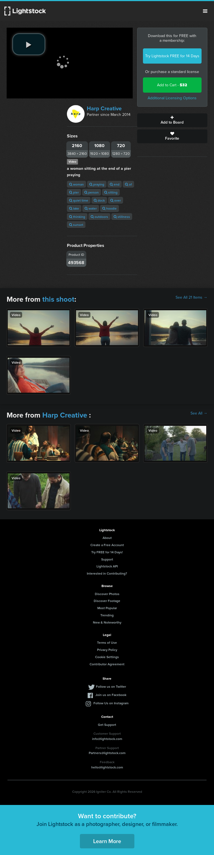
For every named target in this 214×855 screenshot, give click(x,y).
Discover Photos (107, 593)
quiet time (78, 200)
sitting (111, 192)
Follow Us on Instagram (111, 703)
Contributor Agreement (107, 664)
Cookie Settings (107, 657)
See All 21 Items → (191, 297)
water (91, 208)
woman (76, 184)
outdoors (99, 216)
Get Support (107, 724)
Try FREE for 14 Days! (107, 552)
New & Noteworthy (107, 622)
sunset (76, 224)
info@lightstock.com (107, 738)
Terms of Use (107, 642)
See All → (198, 413)
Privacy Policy (107, 649)
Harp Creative (104, 108)
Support (107, 559)
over (115, 200)
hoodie (109, 208)
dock (99, 200)
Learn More (107, 841)
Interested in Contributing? (107, 573)
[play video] (28, 44)
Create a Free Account (107, 545)
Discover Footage (107, 600)
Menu (205, 11)
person (91, 192)
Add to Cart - (172, 85)
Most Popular (107, 608)
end (114, 184)
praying (96, 184)
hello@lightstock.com (107, 767)
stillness (122, 216)
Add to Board (172, 120)
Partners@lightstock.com (107, 752)
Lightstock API (107, 566)
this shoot (58, 299)
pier (74, 192)
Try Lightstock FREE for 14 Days (172, 56)
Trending (107, 615)
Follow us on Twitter (111, 686)
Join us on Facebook (110, 694)
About (107, 537)
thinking (77, 216)
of (128, 184)
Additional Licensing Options (172, 98)
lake (74, 208)
